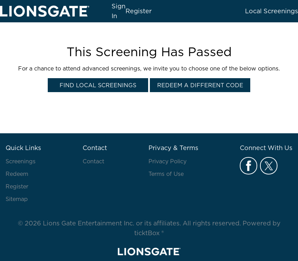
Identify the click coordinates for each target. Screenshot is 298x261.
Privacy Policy (167, 161)
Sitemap (17, 199)
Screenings (21, 161)
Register (138, 11)
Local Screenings (271, 11)
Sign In (118, 11)
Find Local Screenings (98, 85)
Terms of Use (166, 174)
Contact (93, 161)
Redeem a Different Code (200, 85)
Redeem (17, 174)
